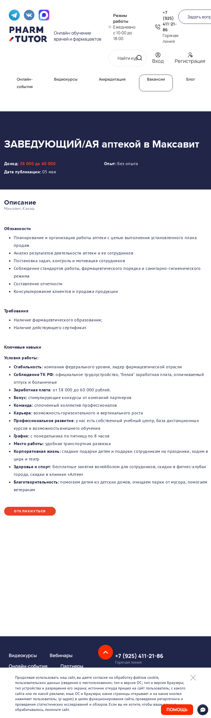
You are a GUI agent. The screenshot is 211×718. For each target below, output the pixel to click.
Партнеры (71, 666)
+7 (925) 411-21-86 (170, 21)
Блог (190, 79)
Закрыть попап (193, 677)
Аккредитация (112, 79)
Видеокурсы (65, 79)
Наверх (105, 652)
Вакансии (156, 79)
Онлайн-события (28, 666)
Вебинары (61, 655)
